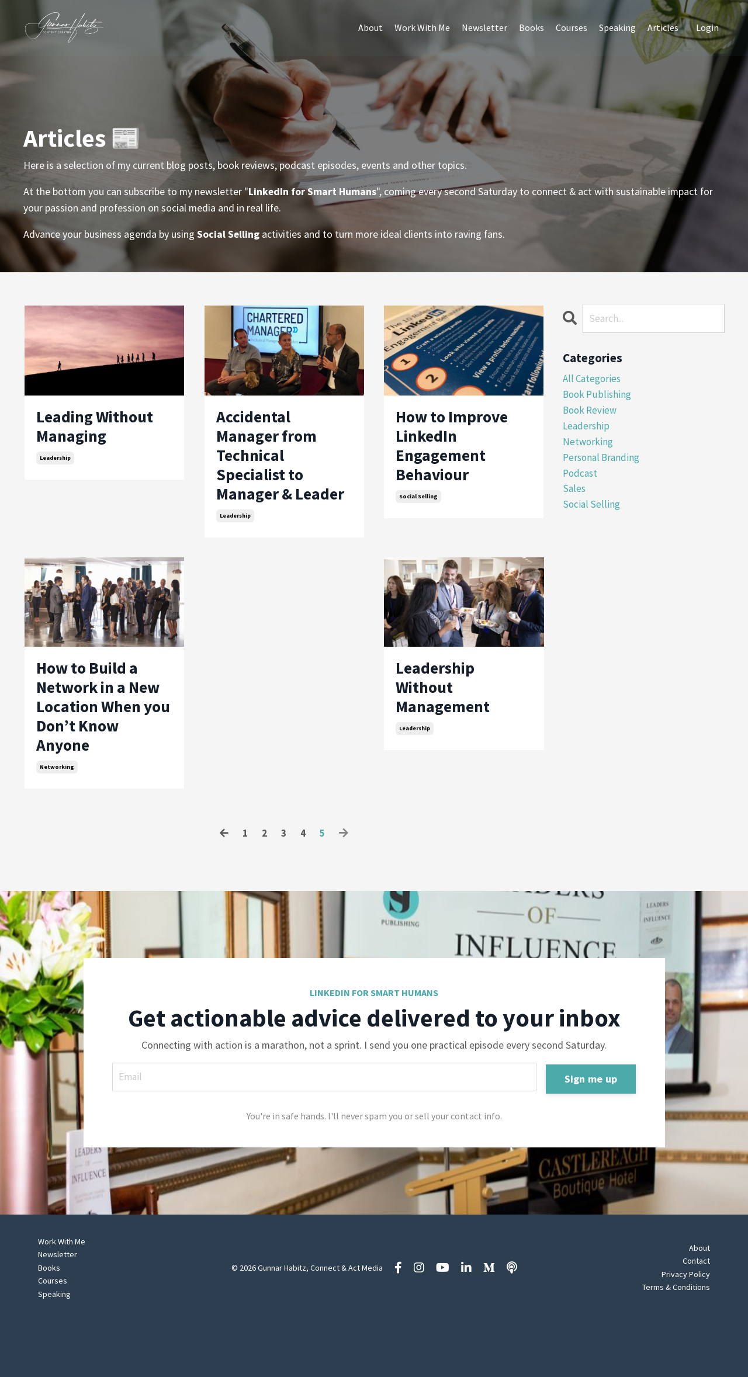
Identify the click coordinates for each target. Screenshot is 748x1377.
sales (574, 497)
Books (531, 27)
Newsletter (484, 27)
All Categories (593, 380)
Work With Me (422, 27)
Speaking (617, 27)
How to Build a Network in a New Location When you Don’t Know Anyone (100, 754)
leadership (55, 465)
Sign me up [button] (590, 1133)
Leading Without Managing (104, 430)
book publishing (598, 396)
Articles (662, 27)
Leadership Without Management (449, 731)
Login (707, 27)
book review (591, 413)
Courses (571, 27)
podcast (581, 480)
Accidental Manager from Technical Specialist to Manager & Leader (273, 475)
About (370, 27)
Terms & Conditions (676, 1343)
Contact (696, 1317)
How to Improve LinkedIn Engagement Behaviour (461, 453)
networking (57, 821)
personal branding (603, 464)
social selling (418, 510)
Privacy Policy (686, 1330)
